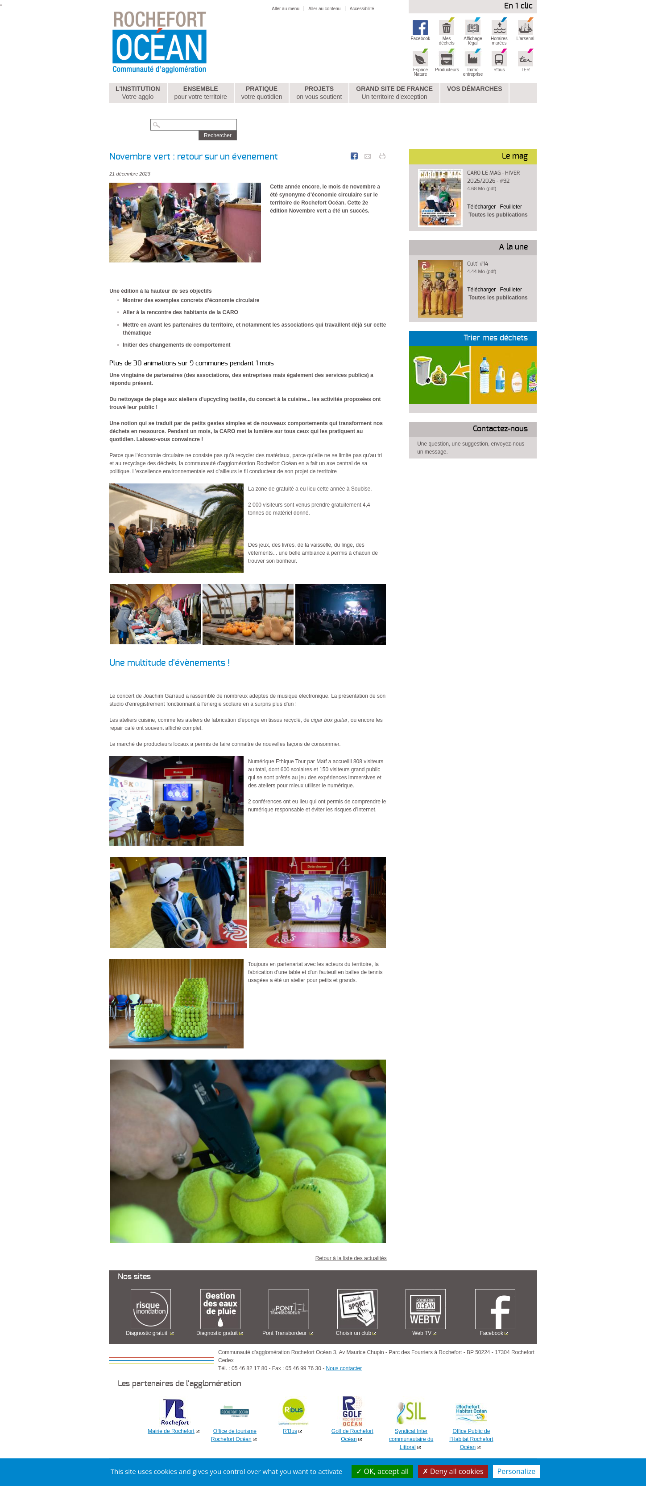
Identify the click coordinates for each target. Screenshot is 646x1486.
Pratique (261, 93)
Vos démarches (474, 88)
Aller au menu (285, 8)
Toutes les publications (497, 215)
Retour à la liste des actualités (351, 1258)
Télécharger (481, 207)
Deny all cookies (453, 1471)
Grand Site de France (394, 93)
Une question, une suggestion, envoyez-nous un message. (470, 448)
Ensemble (200, 93)
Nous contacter (344, 1368)
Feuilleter (511, 207)
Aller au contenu (324, 8)
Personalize (516, 1471)
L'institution (138, 93)
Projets (319, 93)
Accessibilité (362, 8)
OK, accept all (382, 1471)
